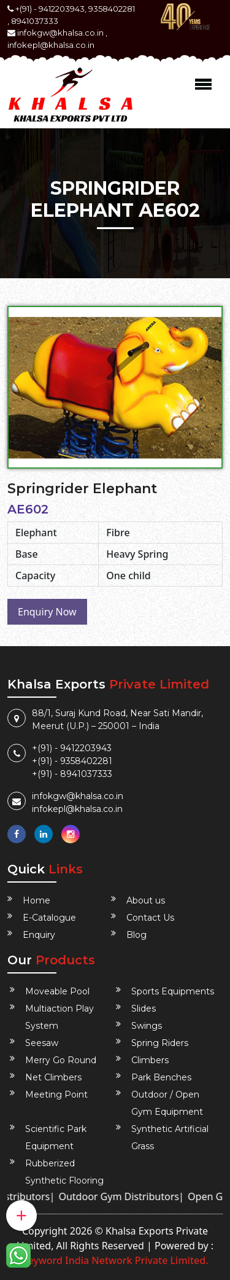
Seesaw (41, 1042)
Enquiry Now (47, 612)
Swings (146, 1025)
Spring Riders (159, 1042)
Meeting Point (56, 1094)
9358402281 (111, 9)
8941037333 (34, 21)
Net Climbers (53, 1077)
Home (36, 900)
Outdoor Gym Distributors (123, 1196)
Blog (136, 934)
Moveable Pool (57, 991)
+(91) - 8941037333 (72, 773)
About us (145, 900)
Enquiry (39, 934)
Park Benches (161, 1077)
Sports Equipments (172, 991)
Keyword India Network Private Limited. (114, 1260)
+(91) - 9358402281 (72, 761)
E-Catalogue (49, 917)
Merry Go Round (60, 1060)
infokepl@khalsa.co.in (50, 45)
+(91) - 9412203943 (72, 748)
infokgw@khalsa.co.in (60, 32)
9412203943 (62, 9)
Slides (143, 1008)
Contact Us (150, 917)
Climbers (150, 1060)
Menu (203, 84)
